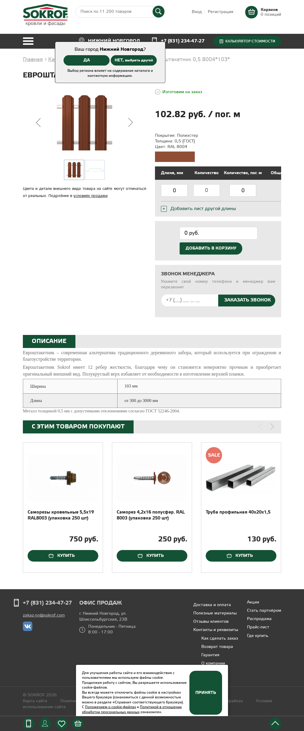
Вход (197, 12)
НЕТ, (134, 60)
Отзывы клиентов (211, 621)
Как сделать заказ (219, 638)
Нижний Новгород (114, 41)
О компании (213, 663)
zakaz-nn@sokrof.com (44, 615)
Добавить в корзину (211, 248)
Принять (205, 692)
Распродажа (259, 619)
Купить (66, 555)
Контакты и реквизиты (215, 630)
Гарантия (210, 655)
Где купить (257, 635)
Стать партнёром (264, 610)
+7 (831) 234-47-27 (183, 41)
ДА (86, 60)
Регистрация (220, 12)
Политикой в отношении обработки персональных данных (132, 709)
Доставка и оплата (212, 605)
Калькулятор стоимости (250, 41)
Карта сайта (35, 701)
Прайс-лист (258, 627)
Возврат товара (217, 646)
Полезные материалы (215, 613)
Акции (253, 602)
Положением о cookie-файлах (110, 707)
